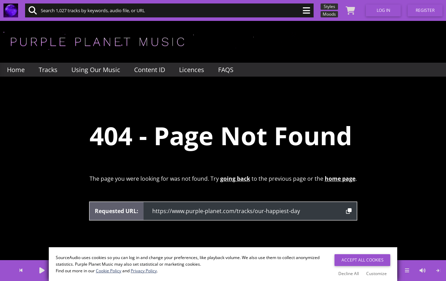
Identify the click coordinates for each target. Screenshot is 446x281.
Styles (329, 6)
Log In (383, 10)
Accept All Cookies (362, 260)
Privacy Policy (144, 271)
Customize (376, 273)
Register (425, 10)
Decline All (348, 273)
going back (235, 178)
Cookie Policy (108, 271)
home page (340, 178)
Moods (329, 14)
